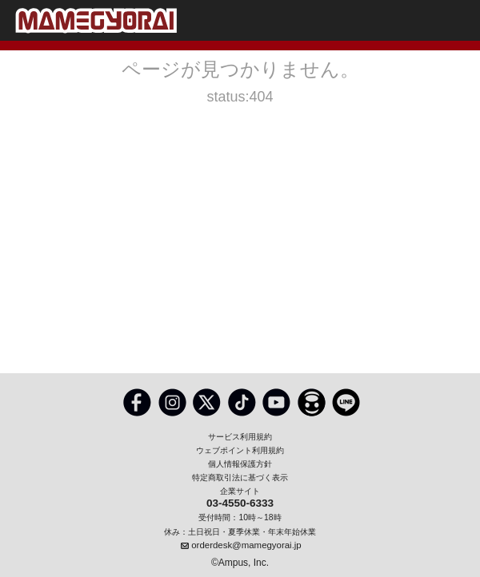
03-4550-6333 (240, 504)
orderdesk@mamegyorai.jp (246, 545)
